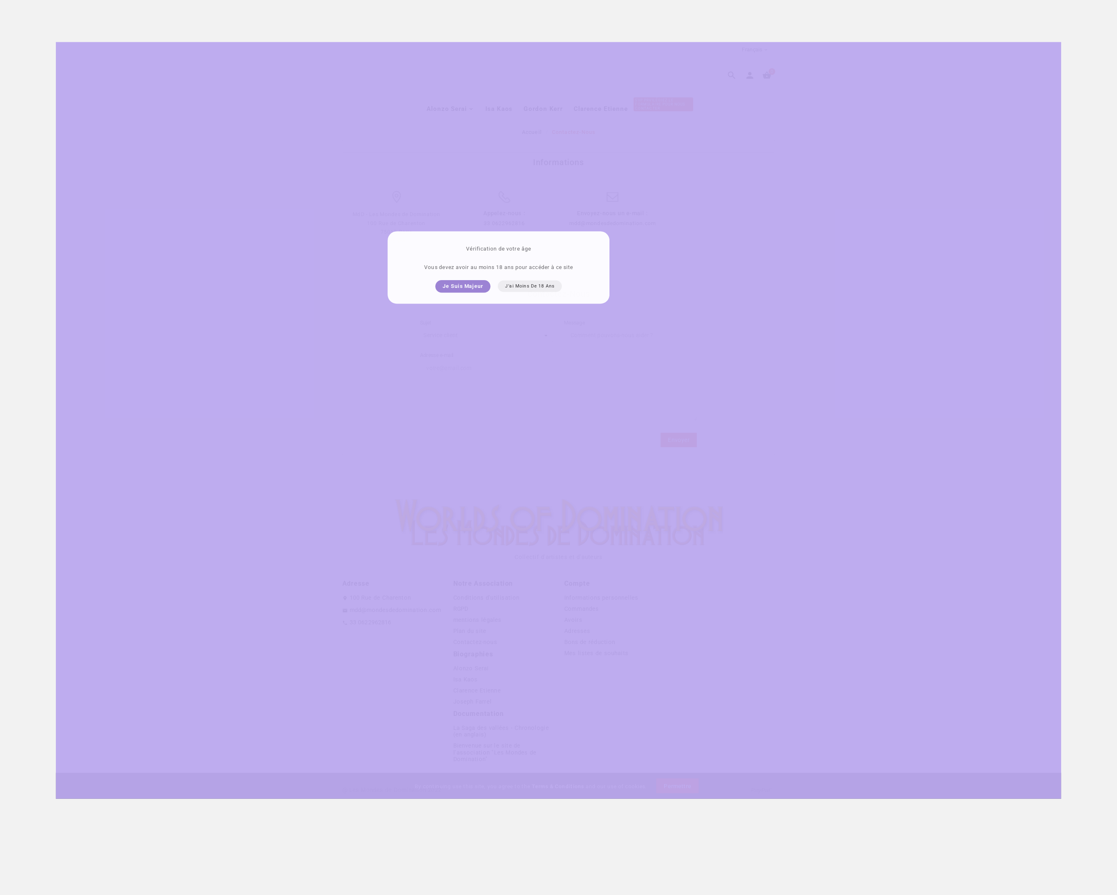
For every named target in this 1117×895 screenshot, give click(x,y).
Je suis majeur (463, 301)
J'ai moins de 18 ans (529, 301)
